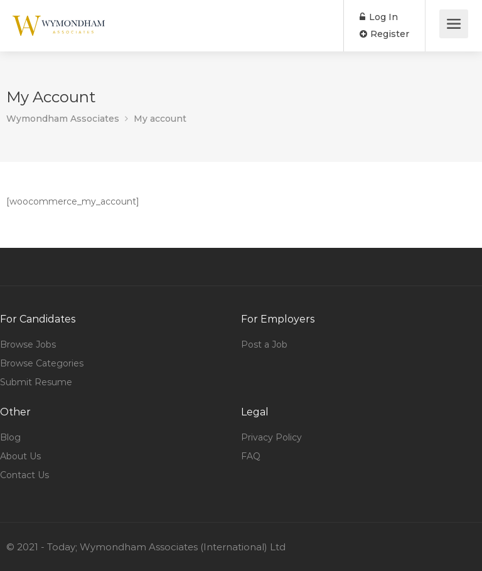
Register (384, 34)
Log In (379, 17)
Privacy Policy (271, 437)
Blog (10, 437)
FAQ (250, 456)
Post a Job (264, 344)
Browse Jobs (28, 344)
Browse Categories (41, 363)
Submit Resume (36, 382)
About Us (20, 456)
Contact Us (24, 475)
